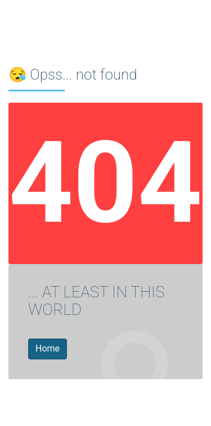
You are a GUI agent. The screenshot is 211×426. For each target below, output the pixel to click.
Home (47, 348)
